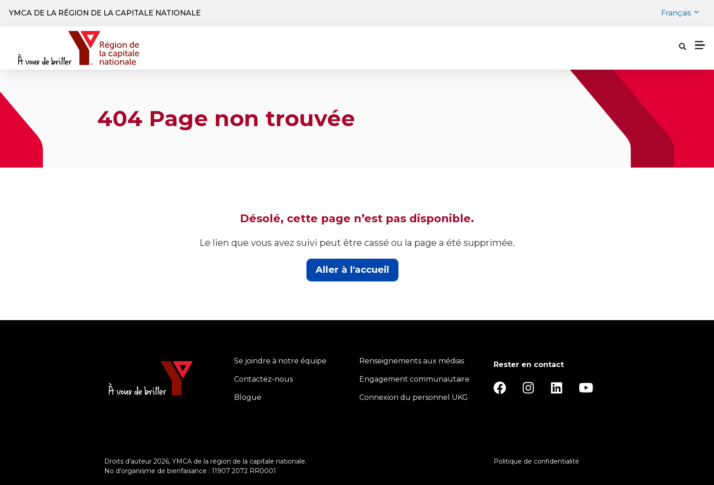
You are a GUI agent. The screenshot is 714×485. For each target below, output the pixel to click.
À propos (444, 48)
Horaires (391, 48)
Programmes (248, 48)
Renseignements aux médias (411, 361)
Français (677, 13)
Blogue (247, 397)
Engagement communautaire (414, 379)
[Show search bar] (560, 48)
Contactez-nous (263, 379)
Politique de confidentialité (536, 461)
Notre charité (512, 48)
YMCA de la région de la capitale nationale (105, 13)
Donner (655, 47)
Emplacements (326, 48)
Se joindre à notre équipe (280, 361)
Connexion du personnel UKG (413, 397)
